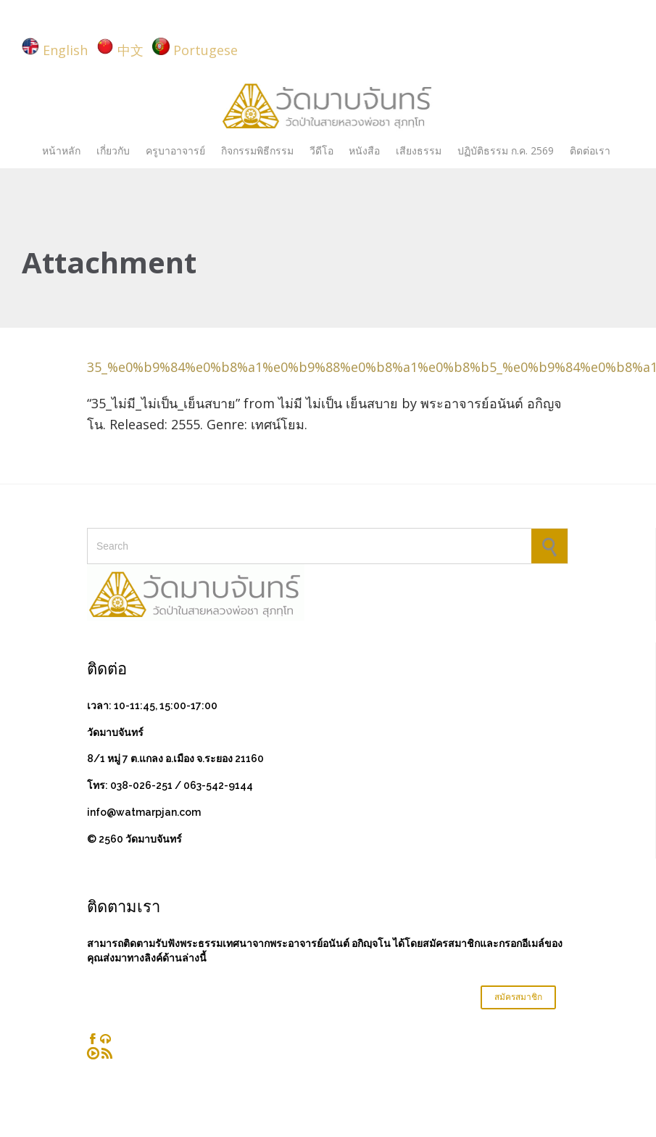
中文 (130, 50)
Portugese (205, 50)
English (65, 50)
